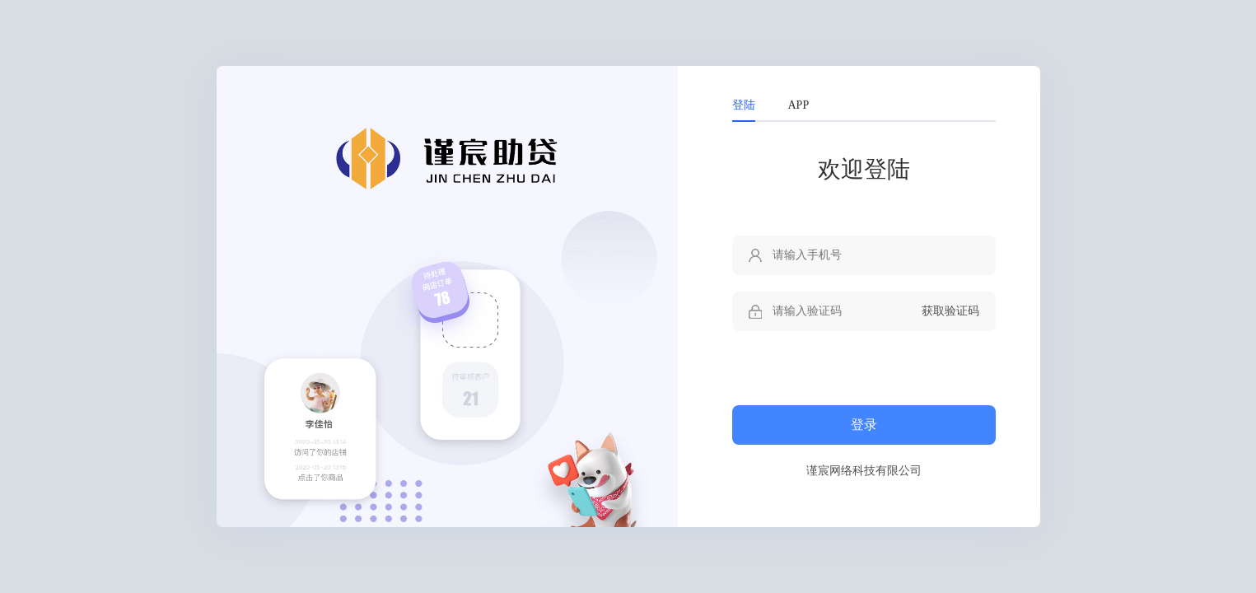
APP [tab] (799, 105)
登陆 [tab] (743, 105)
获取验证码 (950, 311)
